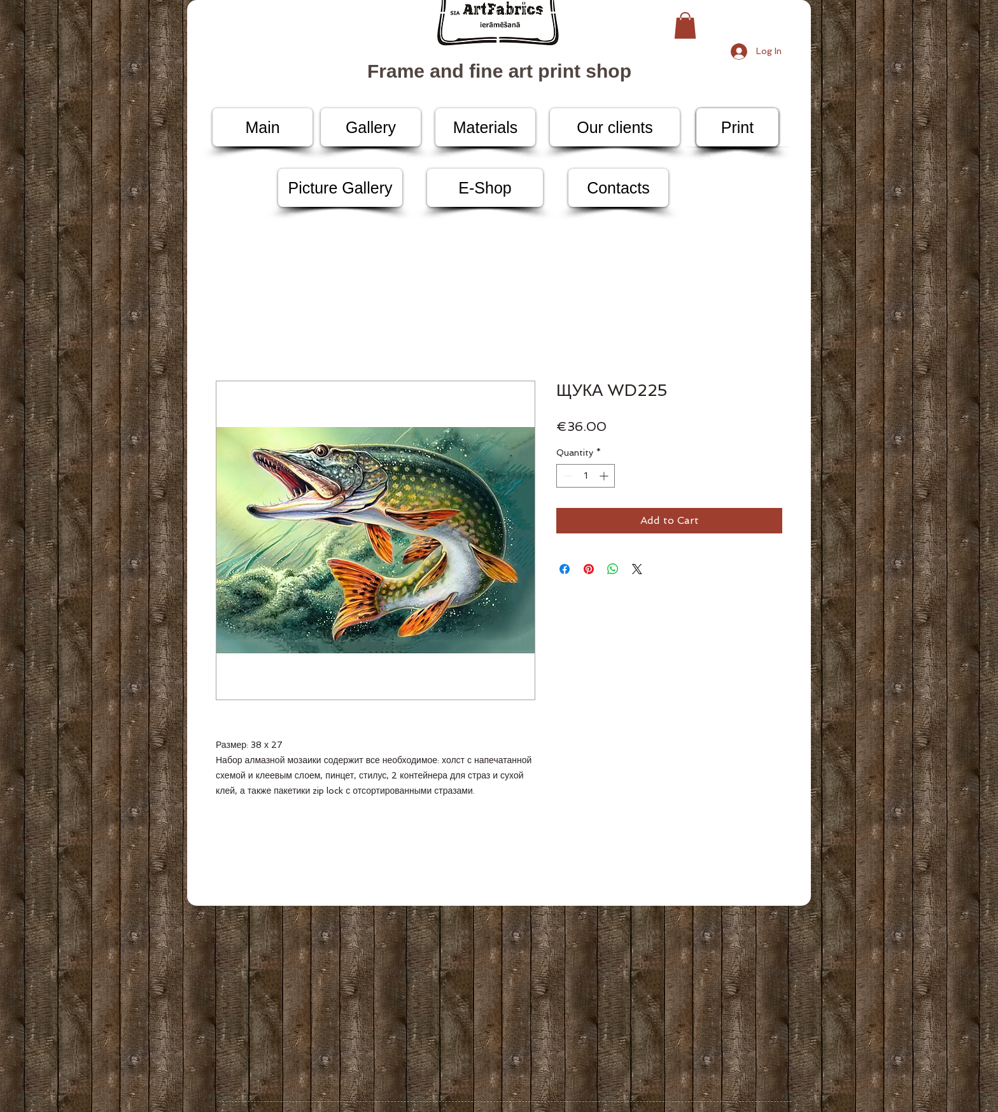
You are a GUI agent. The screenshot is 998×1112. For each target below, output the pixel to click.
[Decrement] (566, 476)
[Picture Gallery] (340, 188)
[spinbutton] (585, 476)
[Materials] (485, 127)
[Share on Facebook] (564, 569)
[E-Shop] (485, 188)
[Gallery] (371, 127)
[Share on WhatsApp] (613, 569)
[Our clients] (615, 127)
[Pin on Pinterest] (588, 569)
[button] (685, 25)
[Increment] (605, 476)
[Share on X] (637, 569)
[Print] (737, 127)
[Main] (263, 127)
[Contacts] (618, 188)
